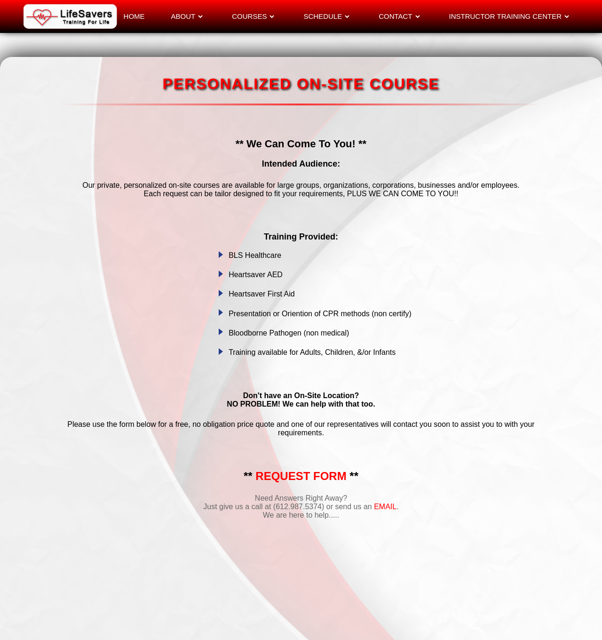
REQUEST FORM (300, 476)
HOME (134, 16)
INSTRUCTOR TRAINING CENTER (505, 16)
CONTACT (395, 16)
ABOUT (183, 16)
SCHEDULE (322, 16)
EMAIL (385, 507)
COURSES (249, 16)
